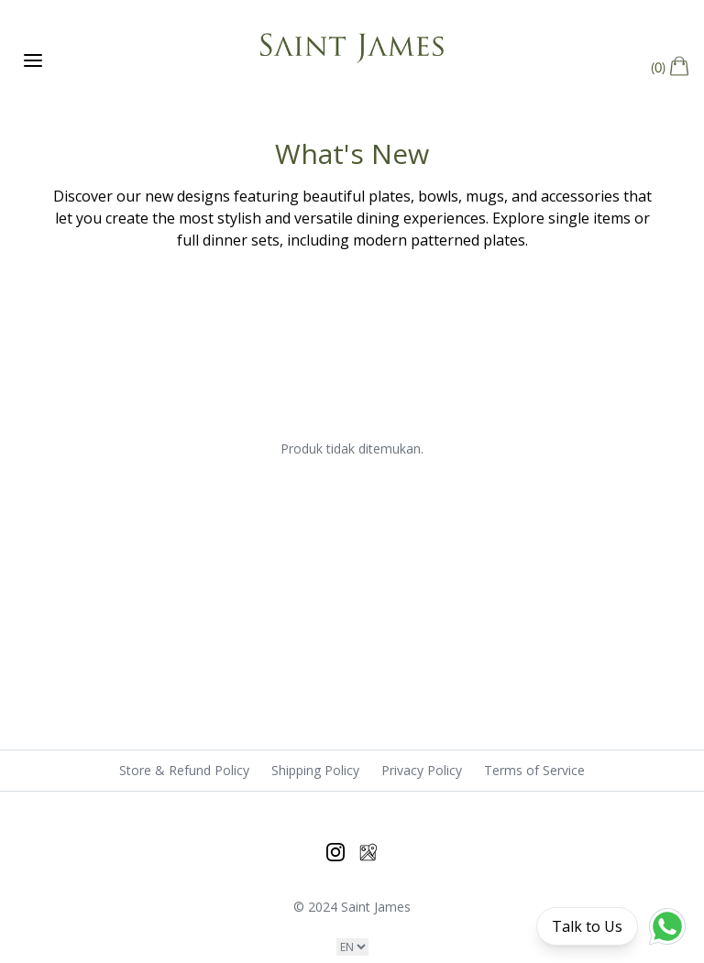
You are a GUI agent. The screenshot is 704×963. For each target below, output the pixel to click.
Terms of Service (534, 770)
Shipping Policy (315, 770)
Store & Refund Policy (184, 770)
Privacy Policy (421, 770)
